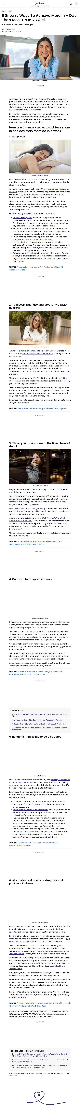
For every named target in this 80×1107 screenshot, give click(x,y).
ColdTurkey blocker (30, 831)
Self (10, 11)
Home (4, 11)
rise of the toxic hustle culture (30, 179)
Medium (41, 1074)
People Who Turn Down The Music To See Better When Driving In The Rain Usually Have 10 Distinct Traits (39, 1067)
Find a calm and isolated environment (30, 809)
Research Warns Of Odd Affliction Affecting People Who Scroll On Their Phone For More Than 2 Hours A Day (40, 1055)
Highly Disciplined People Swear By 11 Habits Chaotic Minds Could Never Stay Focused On (40, 1061)
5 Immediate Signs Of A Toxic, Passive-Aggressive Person (37, 720)
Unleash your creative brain (22, 663)
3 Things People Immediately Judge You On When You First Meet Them (39, 715)
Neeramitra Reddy (8, 29)
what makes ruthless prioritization (37, 353)
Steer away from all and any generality (27, 508)
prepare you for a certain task (34, 627)
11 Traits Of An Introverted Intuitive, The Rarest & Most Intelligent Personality (39, 729)
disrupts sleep (60, 231)
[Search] (70, 4)
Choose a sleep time (22, 217)
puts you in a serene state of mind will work (32, 239)
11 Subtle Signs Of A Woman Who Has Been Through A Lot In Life (39, 724)
